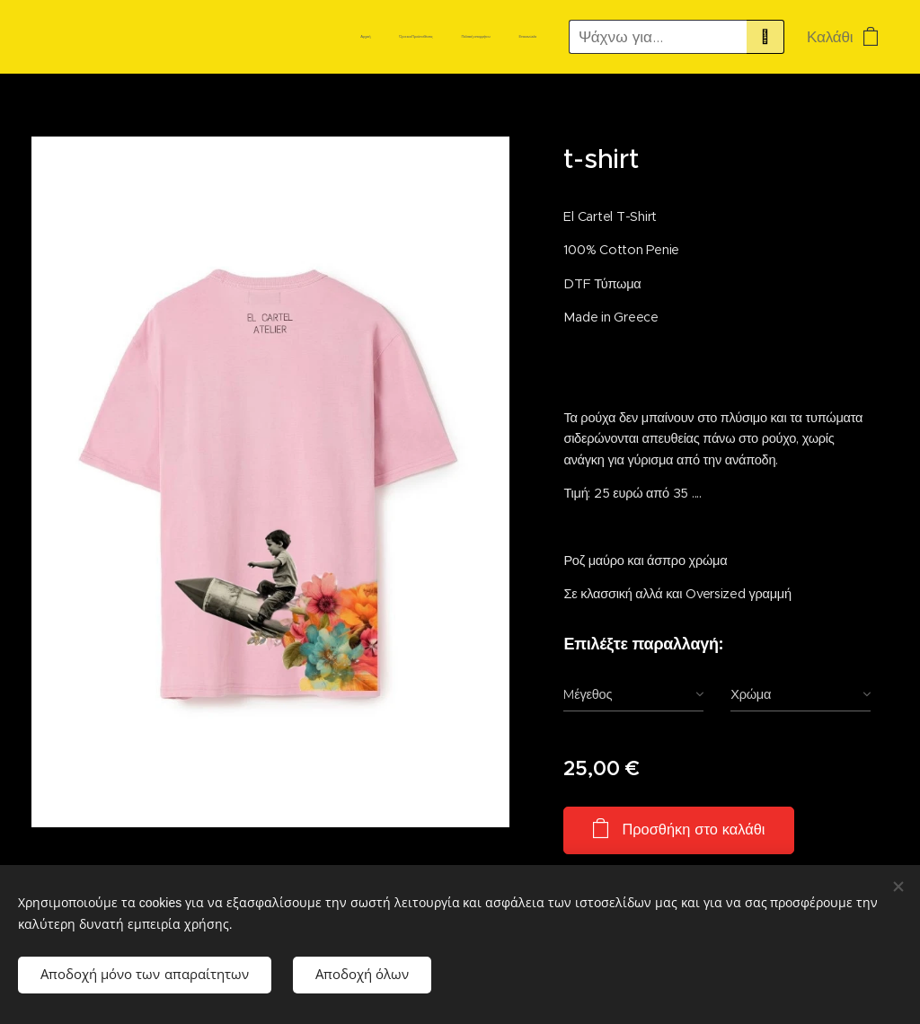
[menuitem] (455, 36)
